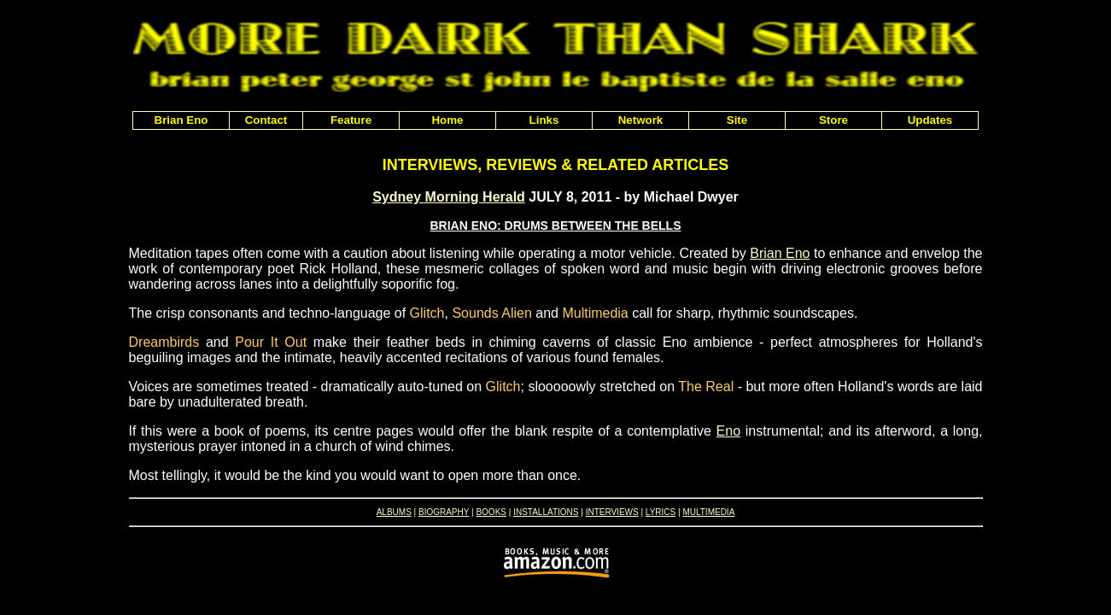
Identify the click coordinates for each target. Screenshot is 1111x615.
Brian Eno (780, 253)
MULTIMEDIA (708, 512)
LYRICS (660, 512)
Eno (728, 431)
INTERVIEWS (612, 512)
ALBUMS (394, 512)
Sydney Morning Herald (448, 197)
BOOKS (491, 512)
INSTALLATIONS (545, 512)
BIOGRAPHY (443, 512)
